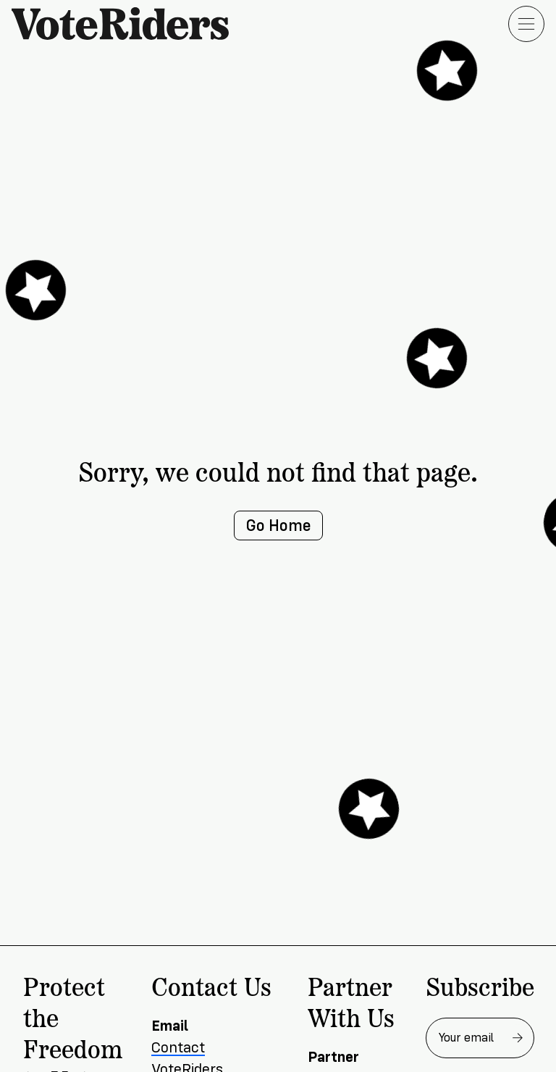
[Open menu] (526, 24)
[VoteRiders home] (127, 23)
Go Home (278, 525)
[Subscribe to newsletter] (517, 1038)
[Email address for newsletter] (480, 1038)
